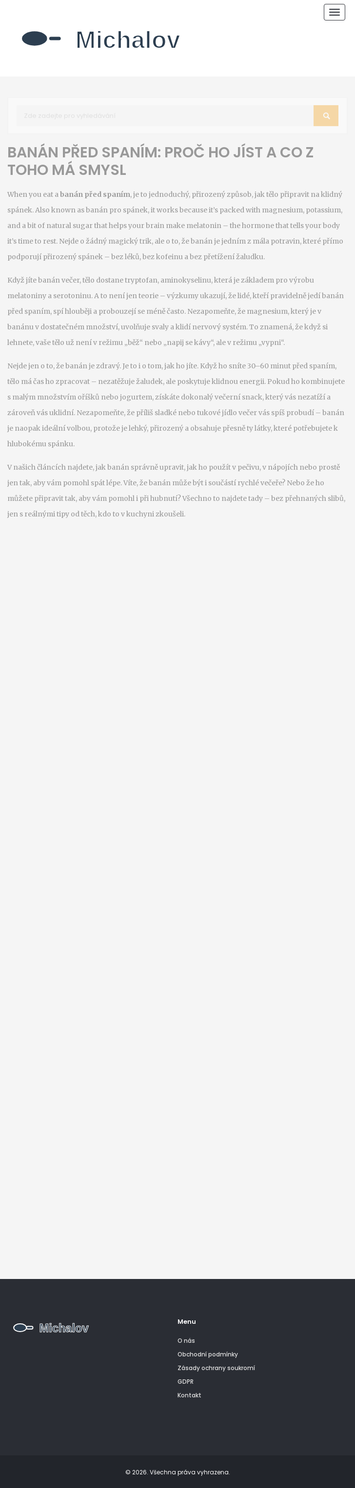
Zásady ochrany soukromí (216, 1368)
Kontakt (189, 1395)
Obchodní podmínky (208, 1354)
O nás (186, 1340)
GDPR (186, 1381)
